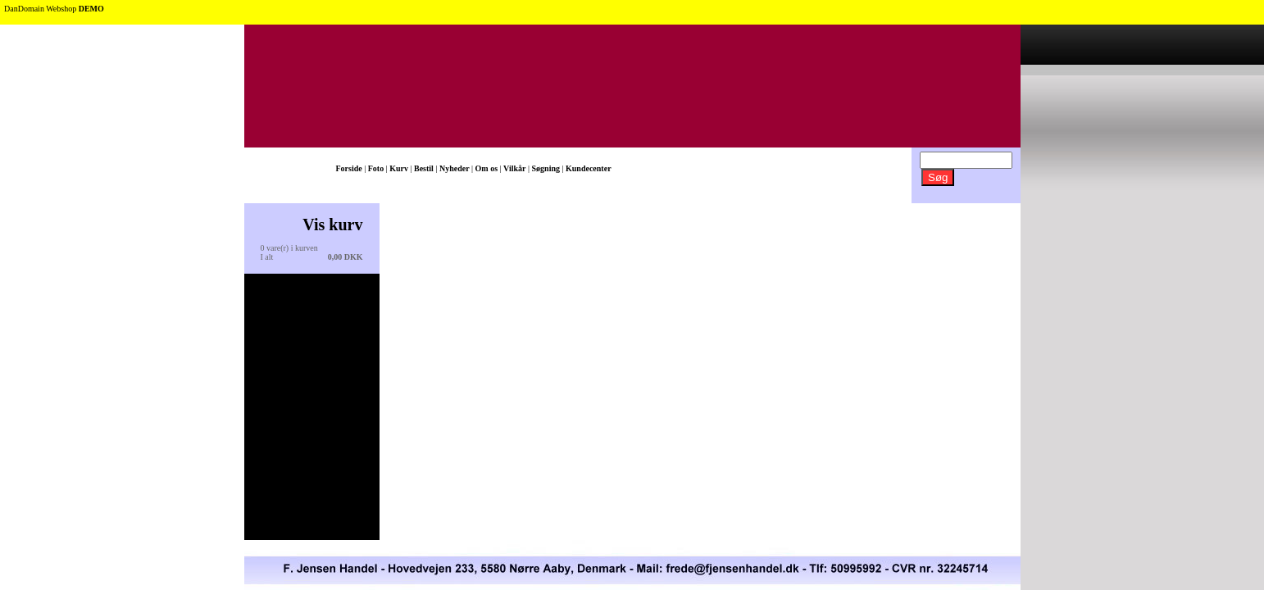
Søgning (546, 168)
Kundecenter (589, 168)
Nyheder (454, 168)
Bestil (424, 168)
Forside (349, 168)
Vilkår (514, 168)
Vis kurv (332, 225)
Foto (376, 168)
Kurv (398, 168)
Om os (486, 168)
